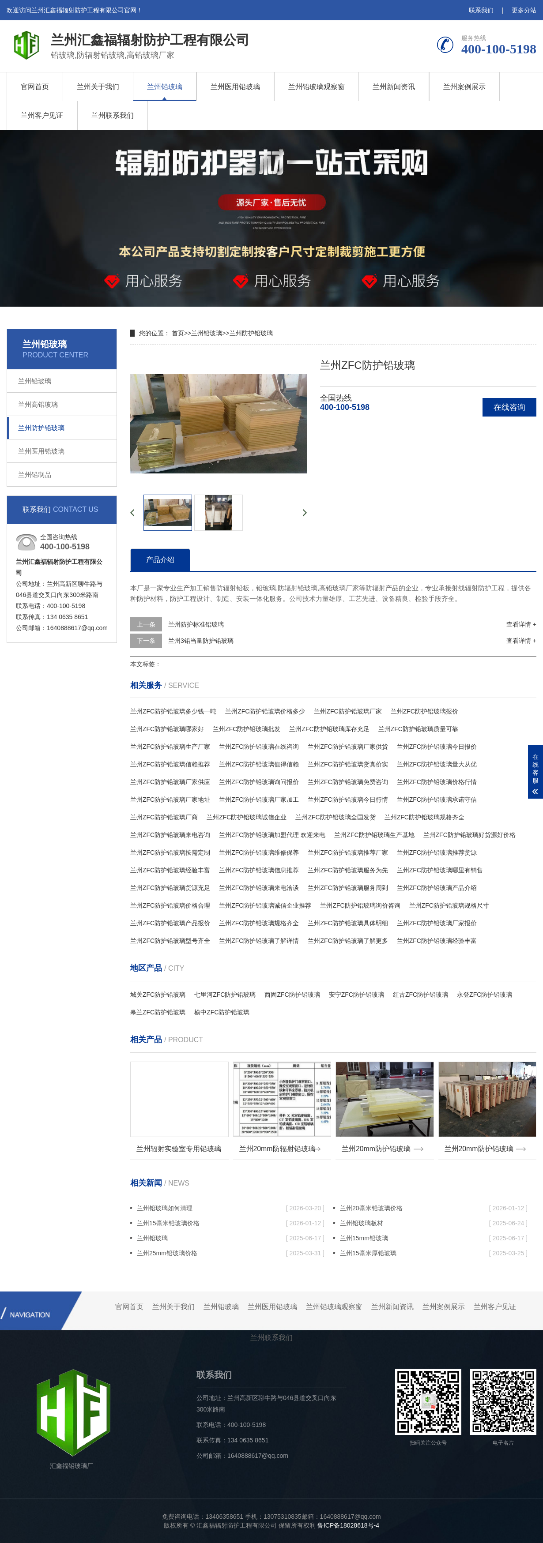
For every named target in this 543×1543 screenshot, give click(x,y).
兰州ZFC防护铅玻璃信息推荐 (259, 870)
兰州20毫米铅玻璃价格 (434, 1208)
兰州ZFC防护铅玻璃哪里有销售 (440, 870)
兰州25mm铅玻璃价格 (230, 1253)
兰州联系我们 (112, 115)
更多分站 (524, 10)
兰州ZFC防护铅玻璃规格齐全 (424, 817)
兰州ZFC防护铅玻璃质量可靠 (418, 728)
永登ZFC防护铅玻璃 (484, 994)
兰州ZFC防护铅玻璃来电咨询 (170, 834)
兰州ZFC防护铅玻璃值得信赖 (259, 764)
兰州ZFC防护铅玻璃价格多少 (265, 711)
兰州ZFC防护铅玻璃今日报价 (437, 746)
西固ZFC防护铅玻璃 (292, 994)
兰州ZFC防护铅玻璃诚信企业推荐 (265, 905)
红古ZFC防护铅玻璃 (420, 994)
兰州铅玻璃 (164, 86)
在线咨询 (509, 407)
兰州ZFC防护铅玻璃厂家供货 (348, 746)
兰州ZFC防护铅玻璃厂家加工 (259, 799)
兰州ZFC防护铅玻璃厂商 (164, 817)
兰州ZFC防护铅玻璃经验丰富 (170, 870)
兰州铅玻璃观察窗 (316, 86)
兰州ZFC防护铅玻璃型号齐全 (170, 940)
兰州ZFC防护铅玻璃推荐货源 (437, 852)
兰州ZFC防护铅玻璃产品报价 (170, 923)
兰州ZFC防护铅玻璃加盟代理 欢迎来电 (272, 834)
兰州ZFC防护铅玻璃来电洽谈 (259, 887)
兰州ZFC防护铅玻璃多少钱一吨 (173, 711)
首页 (178, 333)
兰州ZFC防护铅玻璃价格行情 (437, 781)
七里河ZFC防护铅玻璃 (225, 994)
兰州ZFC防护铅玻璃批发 (246, 728)
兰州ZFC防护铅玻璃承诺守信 (437, 799)
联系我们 (481, 10)
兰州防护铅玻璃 (41, 428)
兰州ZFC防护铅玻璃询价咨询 (360, 905)
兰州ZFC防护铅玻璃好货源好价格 (469, 834)
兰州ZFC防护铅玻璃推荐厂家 (348, 852)
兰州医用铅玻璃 (235, 86)
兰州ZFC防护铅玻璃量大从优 (437, 764)
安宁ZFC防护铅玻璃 (356, 994)
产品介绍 (160, 559)
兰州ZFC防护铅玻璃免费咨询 (348, 781)
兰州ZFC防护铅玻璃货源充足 (170, 887)
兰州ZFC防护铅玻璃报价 (424, 711)
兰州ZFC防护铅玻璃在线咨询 (259, 746)
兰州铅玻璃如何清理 (230, 1208)
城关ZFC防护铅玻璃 (157, 994)
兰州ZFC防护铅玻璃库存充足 (329, 728)
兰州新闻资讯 (394, 86)
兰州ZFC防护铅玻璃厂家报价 (437, 923)
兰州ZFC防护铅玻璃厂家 (347, 711)
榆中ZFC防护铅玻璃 (221, 1012)
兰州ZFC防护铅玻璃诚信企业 (247, 817)
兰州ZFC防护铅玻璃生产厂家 (170, 746)
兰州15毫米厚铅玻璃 (434, 1253)
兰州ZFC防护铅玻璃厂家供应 (170, 781)
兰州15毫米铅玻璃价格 (230, 1223)
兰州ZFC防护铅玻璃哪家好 (167, 728)
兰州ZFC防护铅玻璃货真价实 (348, 764)
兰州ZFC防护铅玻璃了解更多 (348, 940)
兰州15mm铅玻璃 (434, 1238)
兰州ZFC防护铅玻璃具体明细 (348, 923)
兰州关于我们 (98, 86)
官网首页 (35, 86)
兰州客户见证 (42, 115)
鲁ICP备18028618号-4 (348, 1525)
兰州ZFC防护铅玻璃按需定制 (170, 852)
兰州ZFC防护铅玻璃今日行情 (348, 799)
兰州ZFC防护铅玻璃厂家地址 (170, 799)
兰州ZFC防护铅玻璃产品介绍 (437, 887)
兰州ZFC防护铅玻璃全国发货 (335, 817)
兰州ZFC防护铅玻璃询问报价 (259, 781)
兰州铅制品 (34, 474)
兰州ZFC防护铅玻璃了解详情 (259, 940)
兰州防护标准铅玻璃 (196, 624)
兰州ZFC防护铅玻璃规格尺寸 (449, 905)
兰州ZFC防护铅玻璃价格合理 (170, 905)
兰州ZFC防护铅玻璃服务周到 (348, 887)
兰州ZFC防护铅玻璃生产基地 (374, 834)
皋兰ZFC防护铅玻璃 (157, 1012)
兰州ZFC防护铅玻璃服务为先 (348, 870)
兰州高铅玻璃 (38, 404)
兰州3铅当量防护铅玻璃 (201, 640)
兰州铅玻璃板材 (434, 1223)
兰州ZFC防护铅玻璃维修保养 (259, 852)
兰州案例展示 (464, 86)
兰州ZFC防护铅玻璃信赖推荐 (170, 764)
